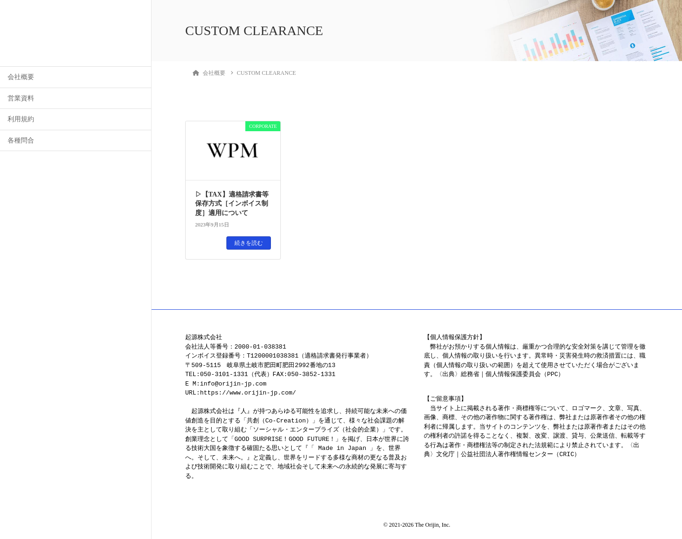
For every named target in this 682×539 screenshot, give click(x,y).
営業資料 (21, 98)
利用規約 (21, 119)
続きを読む (248, 243)
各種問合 (21, 140)
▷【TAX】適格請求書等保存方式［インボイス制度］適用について (232, 203)
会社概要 (21, 77)
